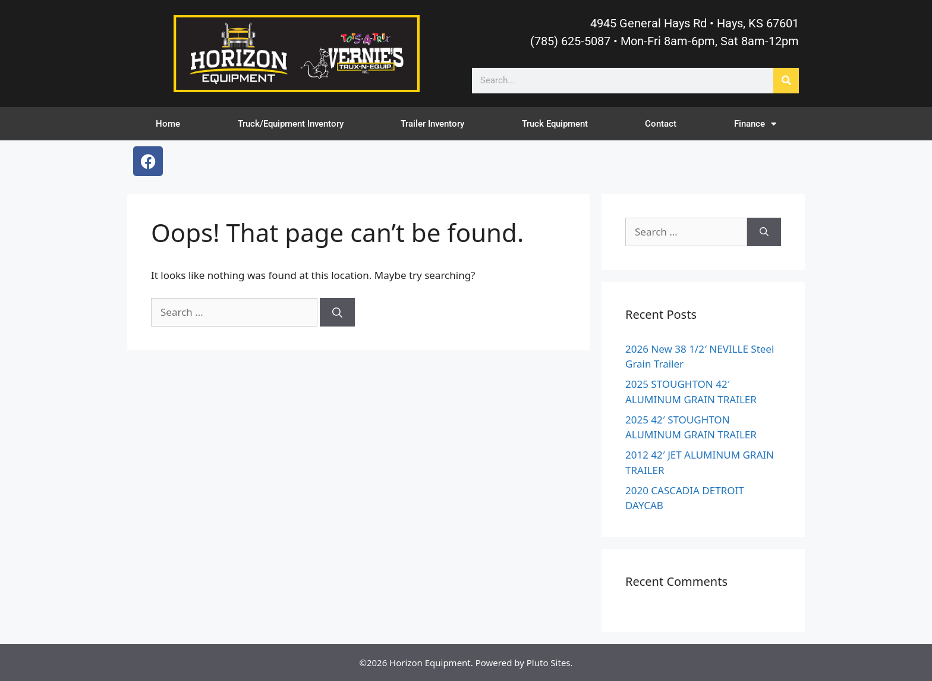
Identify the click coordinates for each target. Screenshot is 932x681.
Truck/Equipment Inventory (291, 123)
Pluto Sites (549, 663)
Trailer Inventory (432, 123)
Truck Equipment (555, 123)
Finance (755, 124)
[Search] (786, 80)
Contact (660, 123)
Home (168, 123)
